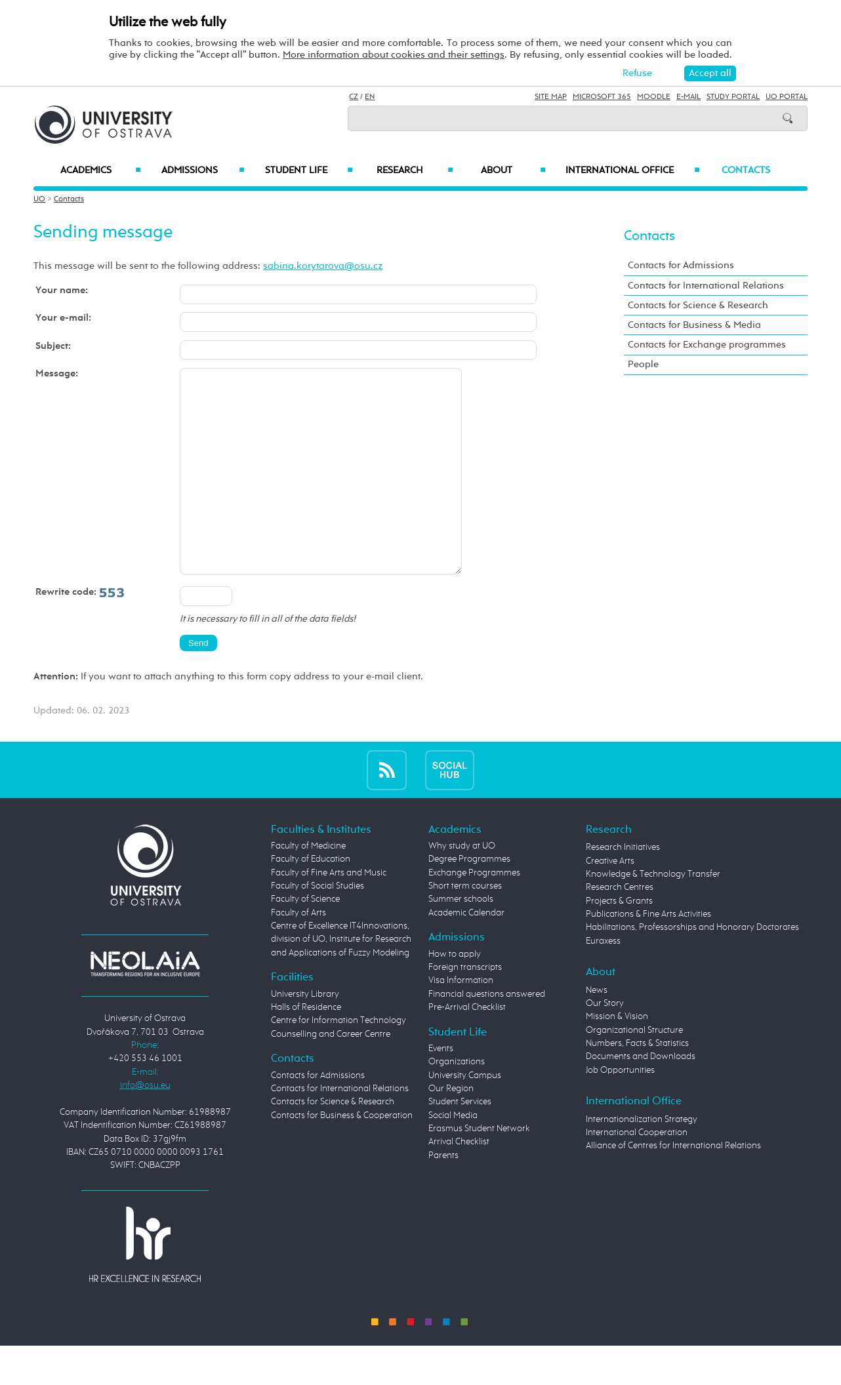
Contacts (746, 170)
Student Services (459, 1141)
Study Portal (733, 97)
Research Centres (619, 926)
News (596, 1029)
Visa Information (460, 1019)
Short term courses (465, 925)
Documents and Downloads (640, 1095)
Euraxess (603, 980)
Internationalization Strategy (641, 1158)
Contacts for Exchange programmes (707, 345)
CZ (353, 97)
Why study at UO (461, 885)
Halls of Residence (306, 1046)
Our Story (605, 1042)
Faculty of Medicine (308, 885)
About (513, 170)
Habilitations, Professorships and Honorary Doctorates (692, 966)
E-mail (688, 97)
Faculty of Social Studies (317, 925)
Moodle (653, 97)
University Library (305, 1033)
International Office (632, 170)
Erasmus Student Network (479, 1168)
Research (415, 170)
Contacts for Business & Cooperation (342, 1154)
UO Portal (787, 97)
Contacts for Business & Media (694, 325)
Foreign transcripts (465, 1006)
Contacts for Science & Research (698, 305)
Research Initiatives (623, 886)
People (643, 364)
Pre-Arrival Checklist (467, 1046)
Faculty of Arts (298, 952)
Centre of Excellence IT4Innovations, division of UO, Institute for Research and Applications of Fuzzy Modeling (341, 979)
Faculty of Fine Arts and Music (328, 912)
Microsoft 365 (602, 97)
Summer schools (460, 938)
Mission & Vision (617, 1055)
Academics (100, 170)
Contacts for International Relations (706, 286)
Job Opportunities (620, 1109)
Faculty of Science (305, 938)
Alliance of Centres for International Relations (673, 1185)
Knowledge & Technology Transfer (653, 913)
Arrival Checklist (458, 1181)
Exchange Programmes (474, 912)
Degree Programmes (469, 898)
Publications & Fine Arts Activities (648, 953)
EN (370, 97)
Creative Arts (610, 900)
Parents (443, 1194)
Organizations (456, 1101)
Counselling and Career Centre (330, 1073)
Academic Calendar (466, 952)
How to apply (454, 993)
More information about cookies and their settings (393, 55)
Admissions (203, 170)
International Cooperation (636, 1171)
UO (39, 199)
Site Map (551, 97)
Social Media (453, 1154)
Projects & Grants (619, 940)
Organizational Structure (634, 1069)
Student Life (309, 170)
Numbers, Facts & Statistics (637, 1082)
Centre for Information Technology (338, 1059)
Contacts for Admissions (681, 265)
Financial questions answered (486, 1033)
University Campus (464, 1114)
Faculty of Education (310, 898)
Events (440, 1088)
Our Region (451, 1128)
